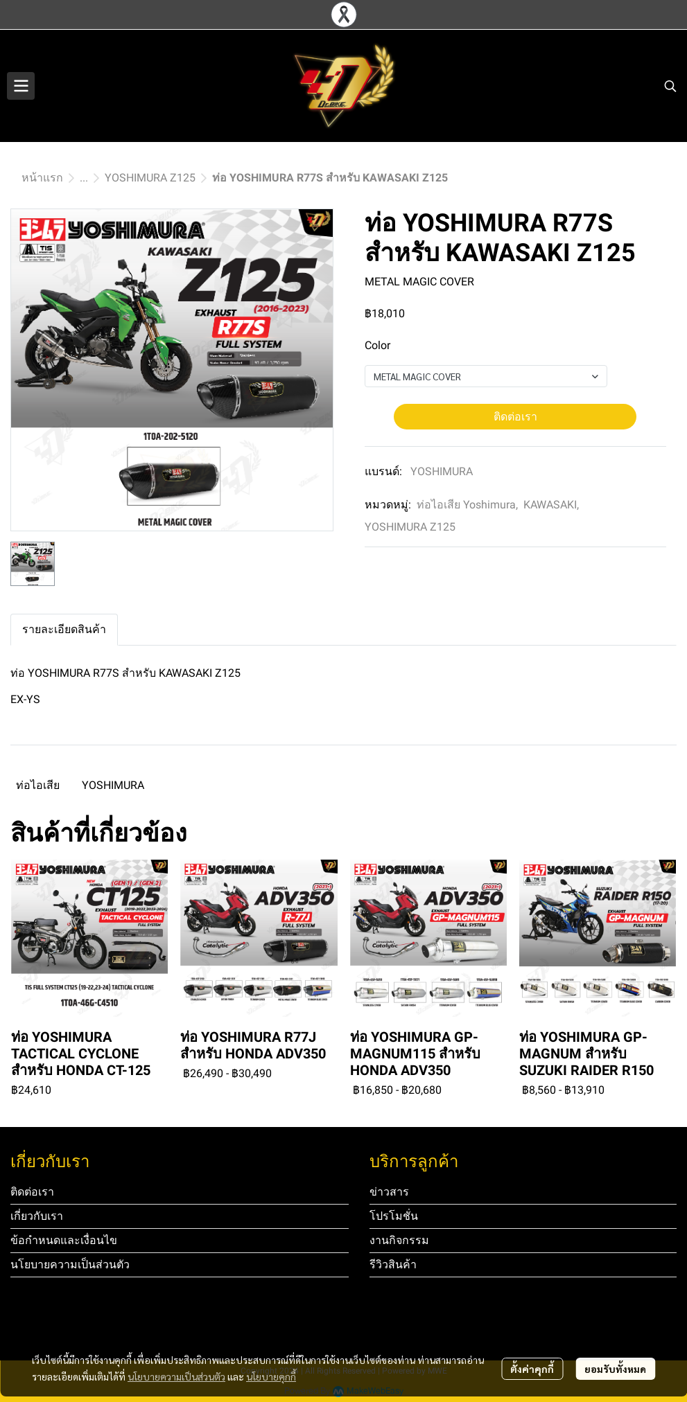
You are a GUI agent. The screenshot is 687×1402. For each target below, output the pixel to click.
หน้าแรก (42, 177)
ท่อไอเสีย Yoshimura (467, 504)
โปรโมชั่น (393, 1216)
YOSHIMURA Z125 (150, 177)
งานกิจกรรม (399, 1240)
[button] (670, 86)
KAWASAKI (551, 504)
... (84, 177)
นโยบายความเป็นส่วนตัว (176, 1376)
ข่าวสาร (389, 1191)
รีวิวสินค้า (393, 1264)
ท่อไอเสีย (38, 785)
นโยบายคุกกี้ (271, 1376)
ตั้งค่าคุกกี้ (532, 1369)
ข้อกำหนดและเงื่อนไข (63, 1240)
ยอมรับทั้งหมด (615, 1369)
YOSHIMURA (441, 471)
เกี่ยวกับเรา (36, 1216)
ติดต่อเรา (515, 416)
